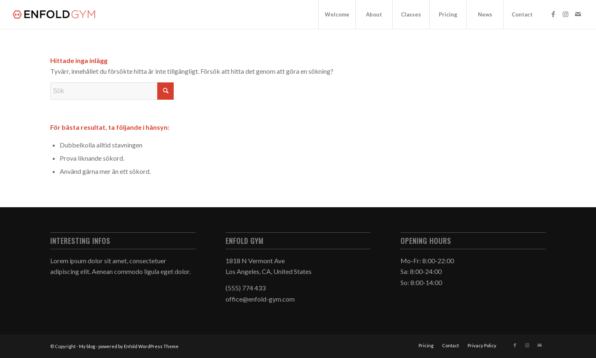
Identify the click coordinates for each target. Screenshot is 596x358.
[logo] (55, 14)
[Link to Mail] (578, 14)
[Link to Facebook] (553, 14)
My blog (87, 346)
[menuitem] (336, 14)
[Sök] (112, 91)
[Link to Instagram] (565, 14)
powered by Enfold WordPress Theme (138, 346)
